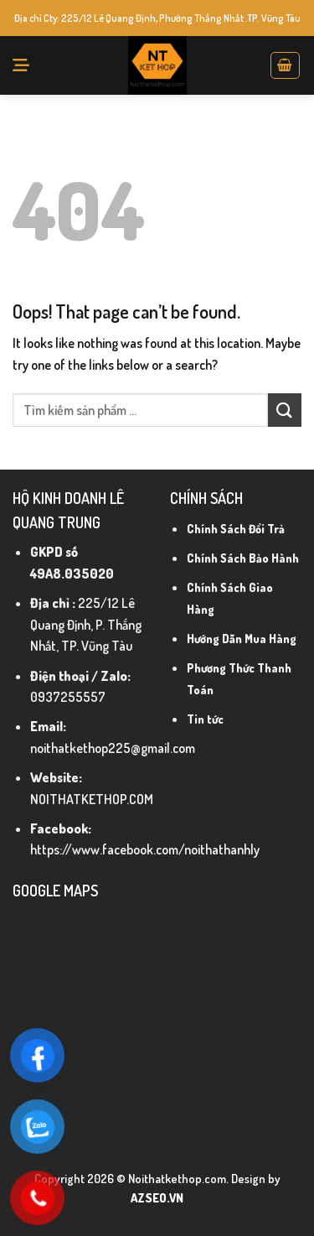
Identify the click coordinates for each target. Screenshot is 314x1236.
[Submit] (284, 409)
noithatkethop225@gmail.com (112, 748)
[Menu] (21, 65)
